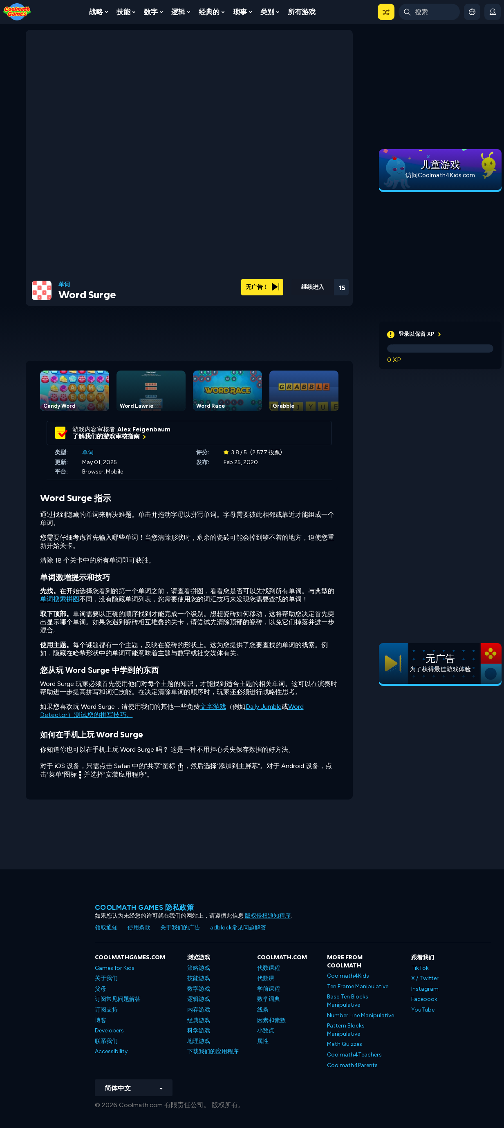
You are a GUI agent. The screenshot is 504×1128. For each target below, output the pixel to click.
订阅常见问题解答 (118, 999)
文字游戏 (213, 706)
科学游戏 (198, 1030)
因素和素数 (271, 1020)
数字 (151, 12)
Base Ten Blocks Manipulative (347, 1000)
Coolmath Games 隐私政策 (144, 907)
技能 (123, 12)
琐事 (240, 12)
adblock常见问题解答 (238, 927)
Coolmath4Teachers (354, 1054)
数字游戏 (198, 988)
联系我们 (106, 1041)
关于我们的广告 (180, 927)
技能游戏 (198, 978)
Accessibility (111, 1051)
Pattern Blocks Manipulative (346, 1029)
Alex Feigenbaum (143, 429)
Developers (109, 1030)
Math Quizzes (344, 1044)
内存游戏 (198, 1009)
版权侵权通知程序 (268, 915)
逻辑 (178, 12)
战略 (96, 12)
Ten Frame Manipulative (357, 986)
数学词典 (268, 999)
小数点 (265, 1030)
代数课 (265, 978)
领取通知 (106, 927)
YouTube (423, 1009)
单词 (64, 284)
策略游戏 (198, 968)
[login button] (492, 12)
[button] (386, 12)
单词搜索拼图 (59, 599)
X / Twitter (425, 978)
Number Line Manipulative (360, 1015)
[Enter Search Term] (429, 12)
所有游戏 (302, 12)
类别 (267, 12)
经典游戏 (198, 1020)
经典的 (209, 12)
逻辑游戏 (198, 999)
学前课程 (268, 988)
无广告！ (262, 287)
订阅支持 (106, 1009)
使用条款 (139, 927)
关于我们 (106, 978)
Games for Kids (114, 968)
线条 (263, 1009)
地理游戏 (198, 1041)
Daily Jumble (264, 706)
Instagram (425, 988)
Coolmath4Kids (348, 975)
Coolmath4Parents (352, 1065)
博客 (100, 1020)
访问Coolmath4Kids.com (440, 175)
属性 (263, 1041)
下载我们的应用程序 (213, 1051)
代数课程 (268, 968)
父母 (100, 988)
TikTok (420, 968)
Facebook (424, 999)
